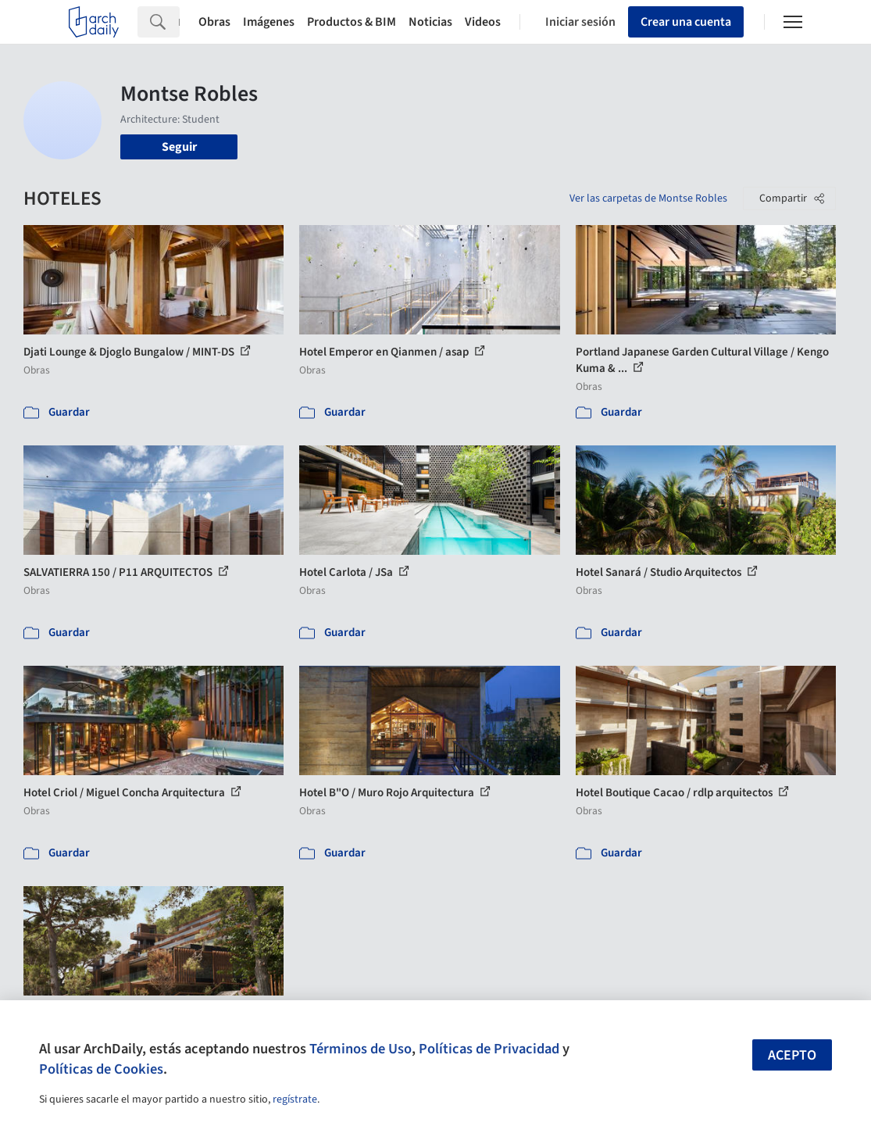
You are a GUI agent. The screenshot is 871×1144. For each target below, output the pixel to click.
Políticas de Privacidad (489, 1049)
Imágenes (268, 22)
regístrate (295, 1099)
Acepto (792, 1055)
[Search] (179, 22)
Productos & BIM (351, 22)
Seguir (179, 147)
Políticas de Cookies (101, 1069)
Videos (483, 22)
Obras (214, 22)
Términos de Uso (360, 1049)
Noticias (430, 22)
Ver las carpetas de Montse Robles (648, 198)
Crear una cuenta (686, 21)
